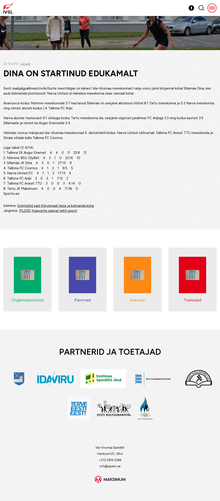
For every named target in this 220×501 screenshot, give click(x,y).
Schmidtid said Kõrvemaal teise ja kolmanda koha (55, 206)
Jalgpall (25, 64)
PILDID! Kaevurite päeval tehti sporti (48, 211)
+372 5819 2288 (110, 460)
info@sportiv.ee (110, 466)
